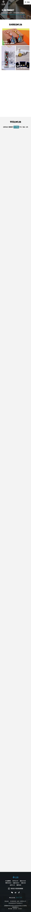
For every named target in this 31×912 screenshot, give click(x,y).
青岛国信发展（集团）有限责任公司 (18, 901)
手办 (20, 127)
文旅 (23, 883)
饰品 (24, 127)
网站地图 (10, 908)
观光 (23, 881)
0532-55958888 (15, 889)
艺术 (15, 881)
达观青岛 (8, 881)
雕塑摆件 (11, 127)
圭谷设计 (20, 908)
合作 (12, 885)
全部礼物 (5, 127)
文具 (27, 127)
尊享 (8, 883)
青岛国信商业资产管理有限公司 (15, 903)
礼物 (16, 883)
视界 (19, 885)
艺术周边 (16, 127)
